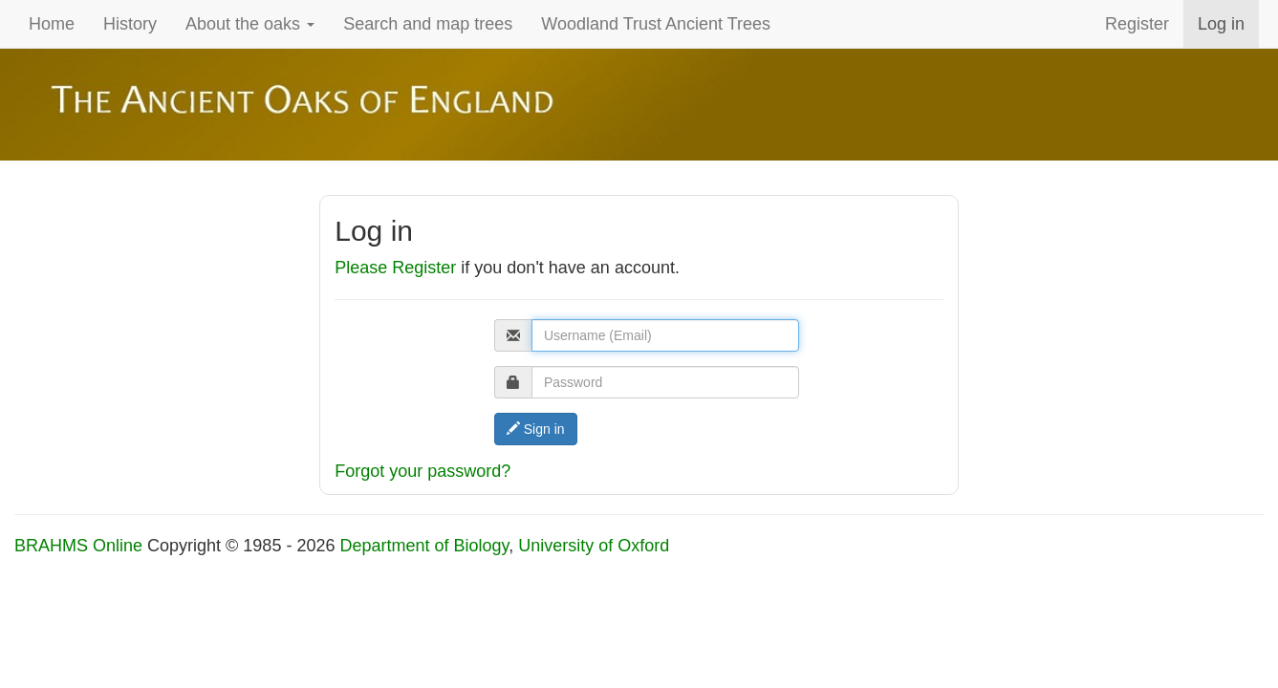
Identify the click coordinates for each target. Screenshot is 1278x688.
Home (52, 23)
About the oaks (249, 23)
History (130, 23)
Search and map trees (427, 23)
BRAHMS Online (78, 545)
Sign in (536, 429)
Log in (1221, 23)
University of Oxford (593, 545)
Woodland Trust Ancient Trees (655, 23)
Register (1137, 23)
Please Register (395, 267)
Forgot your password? (422, 471)
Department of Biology (424, 545)
